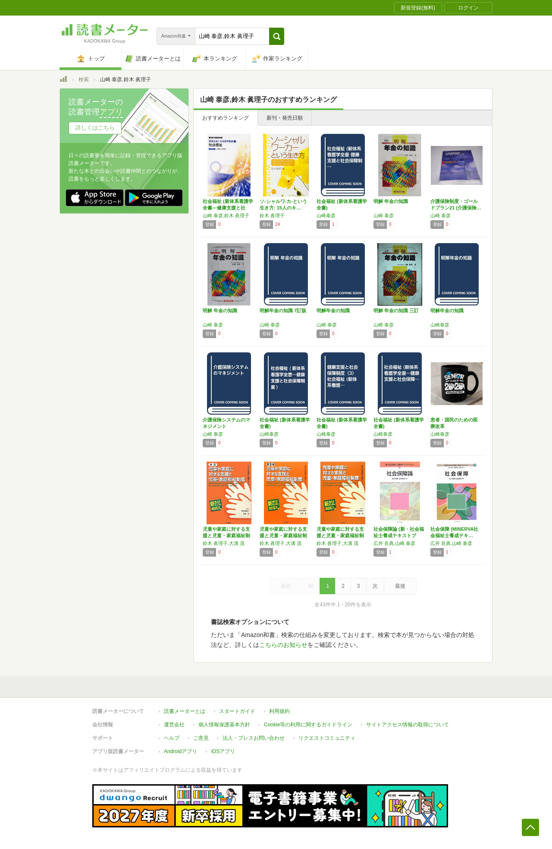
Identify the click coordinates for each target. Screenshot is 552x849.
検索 (83, 79)
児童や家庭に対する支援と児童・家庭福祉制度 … (226, 535)
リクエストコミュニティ (326, 738)
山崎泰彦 (326, 215)
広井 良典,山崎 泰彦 (394, 543)
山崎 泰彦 (383, 215)
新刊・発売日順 (285, 118)
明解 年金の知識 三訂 (396, 310)
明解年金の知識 (333, 310)
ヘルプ (171, 738)
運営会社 (174, 724)
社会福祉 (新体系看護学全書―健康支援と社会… (228, 208)
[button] (276, 36)
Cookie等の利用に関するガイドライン (308, 724)
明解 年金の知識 (390, 201)
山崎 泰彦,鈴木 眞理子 (226, 215)
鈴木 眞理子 (272, 215)
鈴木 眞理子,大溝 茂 (224, 543)
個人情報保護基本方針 (224, 724)
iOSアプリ (223, 751)
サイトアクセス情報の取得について (407, 724)
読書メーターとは (184, 711)
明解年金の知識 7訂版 (283, 310)
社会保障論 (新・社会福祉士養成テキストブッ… (398, 535)
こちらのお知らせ (283, 644)
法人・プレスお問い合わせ (254, 738)
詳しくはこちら (95, 127)
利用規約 (279, 711)
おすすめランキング (225, 118)
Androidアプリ (180, 751)
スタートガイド (237, 711)
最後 (400, 586)
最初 (286, 586)
